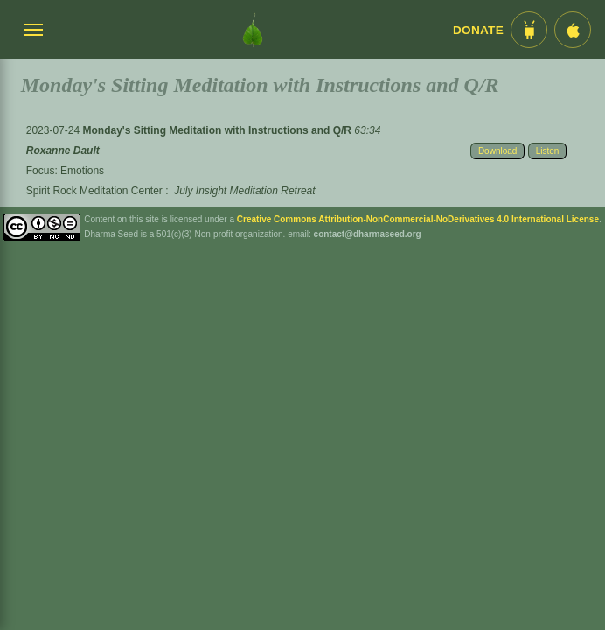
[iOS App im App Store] (572, 29)
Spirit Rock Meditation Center (94, 191)
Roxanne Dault (63, 150)
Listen (548, 151)
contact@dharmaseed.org (367, 234)
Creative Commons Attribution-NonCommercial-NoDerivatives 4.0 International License (418, 219)
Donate (478, 30)
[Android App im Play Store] (529, 29)
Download (497, 151)
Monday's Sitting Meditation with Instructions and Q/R (218, 130)
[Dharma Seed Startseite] (252, 29)
